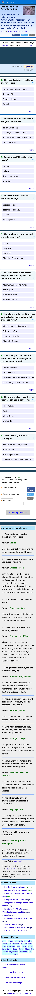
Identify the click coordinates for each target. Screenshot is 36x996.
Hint (33, 82)
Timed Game (29, 70)
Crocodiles (23, 951)
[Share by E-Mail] (32, 35)
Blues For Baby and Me (13, 258)
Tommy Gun (8, 449)
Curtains (6, 411)
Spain (15, 949)
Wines (24, 946)
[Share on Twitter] (24, 35)
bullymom (11, 869)
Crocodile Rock (9, 142)
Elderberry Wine (10, 294)
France (30, 946)
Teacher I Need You (11, 209)
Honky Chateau (10, 299)
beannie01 (5, 45)
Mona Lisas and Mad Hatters (15, 89)
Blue (18, 946)
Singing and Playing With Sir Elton (17, 918)
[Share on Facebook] (16, 35)
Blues (27, 949)
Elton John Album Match (13, 899)
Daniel (6, 104)
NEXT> (31, 111)
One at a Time (16, 66)
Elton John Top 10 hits (12, 909)
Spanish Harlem (10, 99)
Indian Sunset (9, 372)
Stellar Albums (10, 924)
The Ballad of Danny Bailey (15, 444)
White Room (8, 416)
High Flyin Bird (9, 219)
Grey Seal (7, 248)
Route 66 (7, 253)
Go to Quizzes (15, 972)
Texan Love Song (10, 127)
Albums (24, 944)
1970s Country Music (10, 954)
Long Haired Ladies (11, 336)
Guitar (21, 949)
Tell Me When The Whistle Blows (17, 137)
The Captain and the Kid (13, 912)
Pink (30, 951)
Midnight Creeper (11, 341)
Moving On (8, 289)
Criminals (15, 944)
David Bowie (7, 949)
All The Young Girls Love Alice (16, 326)
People (10, 941)
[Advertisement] (18, 55)
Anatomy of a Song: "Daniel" (15, 890)
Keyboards (13, 951)
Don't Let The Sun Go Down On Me (18, 377)
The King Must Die (11, 454)
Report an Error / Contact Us (20, 993)
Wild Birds (18, 941)
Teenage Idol (8, 94)
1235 (31, 45)
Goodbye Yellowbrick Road (15, 132)
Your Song (7, 181)
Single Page (28, 66)
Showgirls (7, 421)
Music (4, 941)
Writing (6, 166)
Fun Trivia (8, 2)
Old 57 (6, 243)
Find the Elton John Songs (14, 887)
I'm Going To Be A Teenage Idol (17, 459)
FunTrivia (13, 982)
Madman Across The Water (15, 285)
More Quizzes (15, 977)
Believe (6, 171)
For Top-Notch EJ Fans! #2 (15, 927)
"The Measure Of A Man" (15, 931)
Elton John (11, 946)
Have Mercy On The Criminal (15, 382)
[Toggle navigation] (31, 2)
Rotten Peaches (10, 367)
